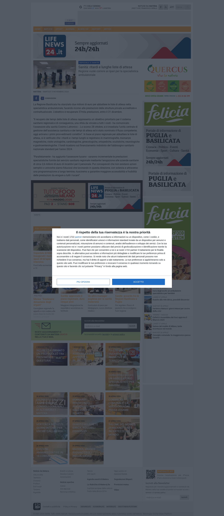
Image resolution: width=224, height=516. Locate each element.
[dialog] (112, 258)
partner (78, 237)
